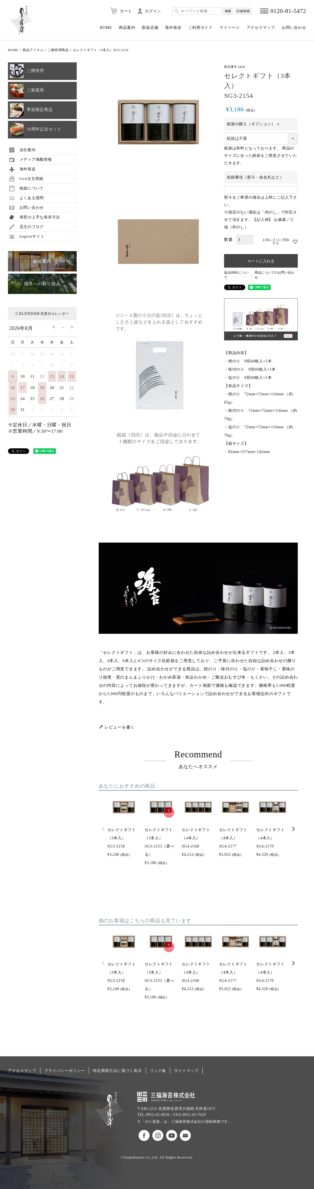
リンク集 (158, 1070)
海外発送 (173, 27)
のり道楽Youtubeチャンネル (171, 1135)
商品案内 (127, 27)
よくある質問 (32, 198)
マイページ (229, 27)
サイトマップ (186, 1070)
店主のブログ (32, 227)
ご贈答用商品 (58, 50)
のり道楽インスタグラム (157, 1135)
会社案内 (28, 150)
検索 (228, 11)
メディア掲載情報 (36, 159)
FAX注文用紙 (31, 179)
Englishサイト (32, 236)
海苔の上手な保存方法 (40, 217)
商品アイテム (33, 50)
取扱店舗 (150, 27)
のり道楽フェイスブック (144, 1135)
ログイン (153, 11)
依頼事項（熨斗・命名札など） (255, 177)
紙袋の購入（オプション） (254, 124)
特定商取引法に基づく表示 (117, 1070)
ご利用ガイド (200, 27)
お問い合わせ (294, 27)
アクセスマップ (261, 27)
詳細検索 (243, 11)
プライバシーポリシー (64, 1070)
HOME (106, 27)
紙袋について (32, 188)
